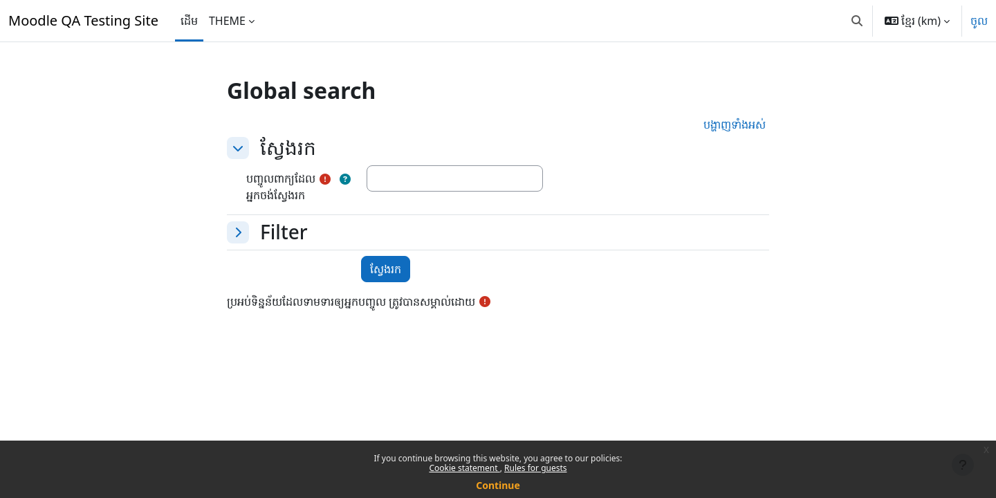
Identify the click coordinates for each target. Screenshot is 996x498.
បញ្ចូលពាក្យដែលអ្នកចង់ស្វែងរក (280, 187)
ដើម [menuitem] (189, 20)
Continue (498, 485)
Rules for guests (535, 468)
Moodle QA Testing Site (83, 20)
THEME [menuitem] (227, 20)
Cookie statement (464, 468)
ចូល (979, 20)
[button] (857, 21)
